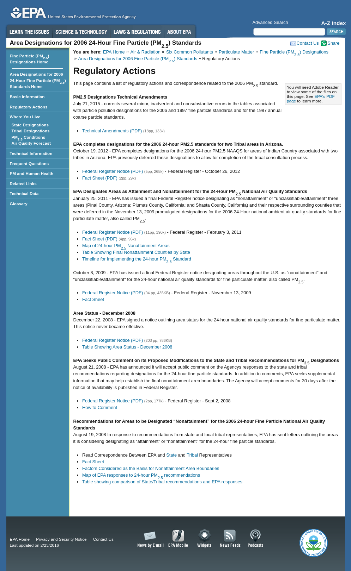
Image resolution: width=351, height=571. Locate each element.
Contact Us (308, 43)
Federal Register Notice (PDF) (112, 171)
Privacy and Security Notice (61, 539)
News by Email (149, 538)
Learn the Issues (29, 31)
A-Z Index (333, 23)
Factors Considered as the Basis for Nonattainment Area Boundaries (150, 468)
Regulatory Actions (29, 107)
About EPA (179, 31)
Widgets (204, 538)
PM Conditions (30, 137)
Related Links (23, 183)
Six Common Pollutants (189, 52)
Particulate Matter (236, 52)
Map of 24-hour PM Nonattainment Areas (125, 245)
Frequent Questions (29, 163)
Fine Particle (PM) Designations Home (29, 59)
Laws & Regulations (137, 31)
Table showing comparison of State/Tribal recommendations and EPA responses (162, 481)
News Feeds (230, 538)
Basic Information (27, 96)
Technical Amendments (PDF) (112, 130)
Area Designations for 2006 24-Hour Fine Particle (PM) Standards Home (38, 80)
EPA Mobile (178, 538)
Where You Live (25, 116)
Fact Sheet (93, 299)
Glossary (19, 203)
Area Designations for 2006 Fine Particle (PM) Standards (138, 58)
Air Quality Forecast (32, 143)
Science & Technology (81, 31)
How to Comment (99, 407)
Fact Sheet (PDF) (99, 178)
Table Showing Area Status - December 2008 (127, 347)
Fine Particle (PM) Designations (294, 52)
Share (333, 43)
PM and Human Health (32, 173)
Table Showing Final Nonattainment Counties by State (136, 252)
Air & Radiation (146, 52)
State (171, 455)
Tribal (192, 455)
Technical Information (31, 153)
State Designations (31, 125)
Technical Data (24, 193)
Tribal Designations (32, 130)
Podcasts (255, 538)
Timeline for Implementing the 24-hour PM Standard (136, 259)
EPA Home (114, 52)
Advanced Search (270, 22)
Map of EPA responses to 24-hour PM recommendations (141, 475)
